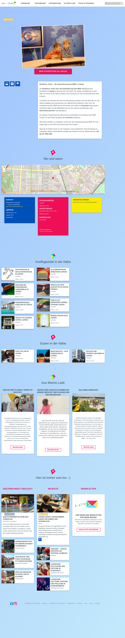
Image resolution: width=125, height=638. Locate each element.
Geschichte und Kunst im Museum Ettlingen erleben (23, 559)
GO (121, 3)
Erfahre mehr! (53, 450)
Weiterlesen (18, 447)
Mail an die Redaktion (46, 231)
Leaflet (95, 193)
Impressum (71, 603)
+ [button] (4, 167)
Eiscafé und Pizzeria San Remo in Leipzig (95, 354)
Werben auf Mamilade (32, 603)
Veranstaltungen (40, 3)
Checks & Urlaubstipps (86, 3)
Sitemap (97, 603)
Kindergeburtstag (55, 3)
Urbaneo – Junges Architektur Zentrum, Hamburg (59, 551)
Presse (44, 603)
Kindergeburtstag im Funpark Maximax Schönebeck (24, 544)
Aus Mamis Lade (70, 3)
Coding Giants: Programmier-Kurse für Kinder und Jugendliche (51, 519)
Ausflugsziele (25, 3)
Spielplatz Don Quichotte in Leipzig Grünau (59, 287)
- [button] (4, 170)
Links (91, 603)
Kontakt (80, 603)
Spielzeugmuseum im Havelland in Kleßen (23, 574)
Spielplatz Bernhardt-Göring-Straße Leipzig (59, 302)
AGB (85, 603)
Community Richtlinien (57, 603)
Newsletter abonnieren (88, 529)
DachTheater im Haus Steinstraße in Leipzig (23, 272)
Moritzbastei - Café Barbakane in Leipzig (59, 354)
